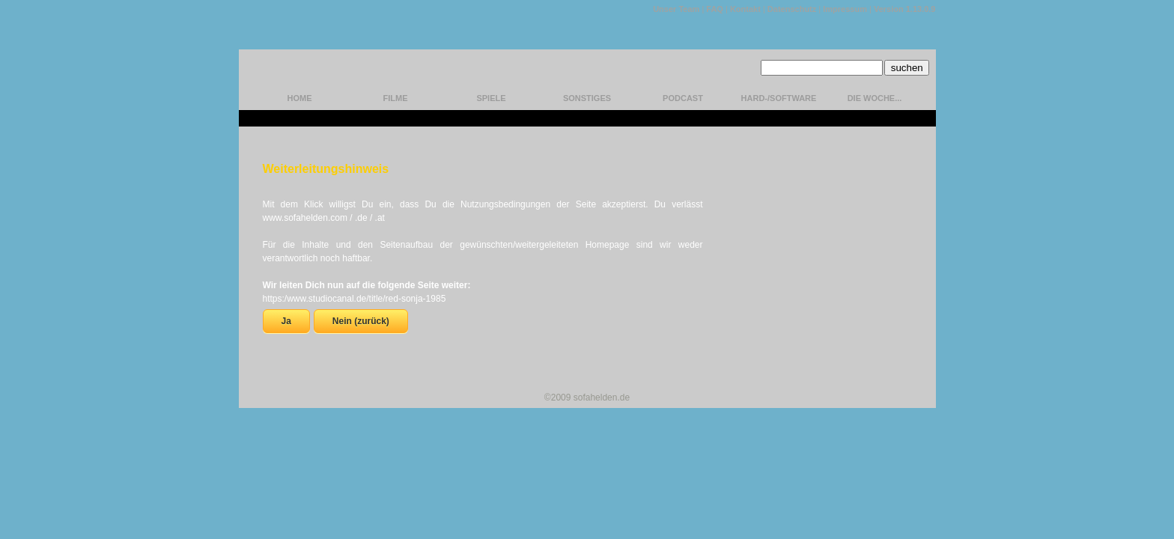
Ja (286, 321)
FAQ (714, 8)
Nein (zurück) (360, 321)
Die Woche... (875, 98)
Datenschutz (791, 8)
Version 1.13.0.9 (905, 8)
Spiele (490, 98)
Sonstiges (587, 98)
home (300, 98)
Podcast (683, 98)
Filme (395, 98)
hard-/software (779, 98)
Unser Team (676, 8)
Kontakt (745, 8)
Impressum (845, 8)
